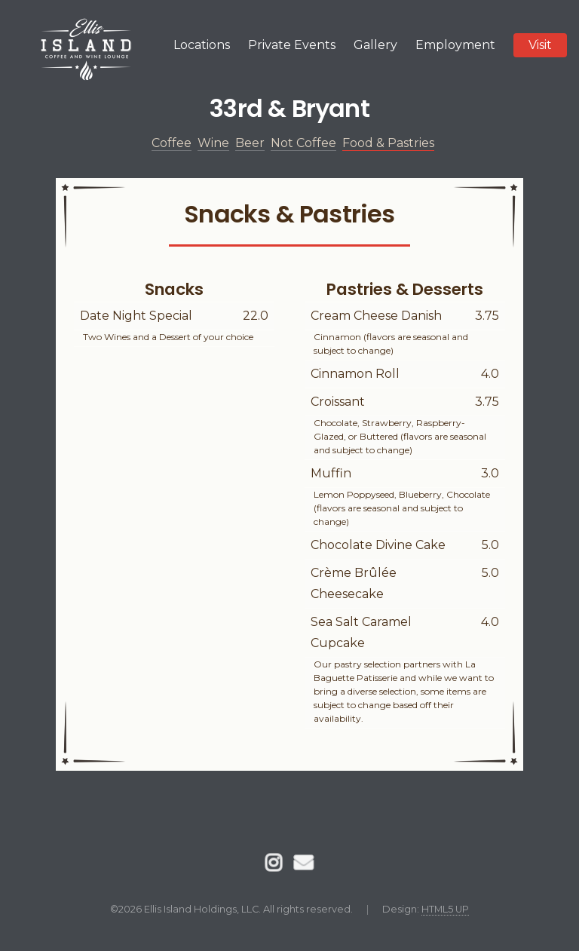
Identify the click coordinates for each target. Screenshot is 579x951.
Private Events (291, 45)
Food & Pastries (388, 143)
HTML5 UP (445, 909)
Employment (455, 45)
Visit (540, 45)
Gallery (375, 45)
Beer (250, 143)
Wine (213, 143)
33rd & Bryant (289, 108)
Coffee (171, 143)
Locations (201, 45)
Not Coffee (303, 143)
